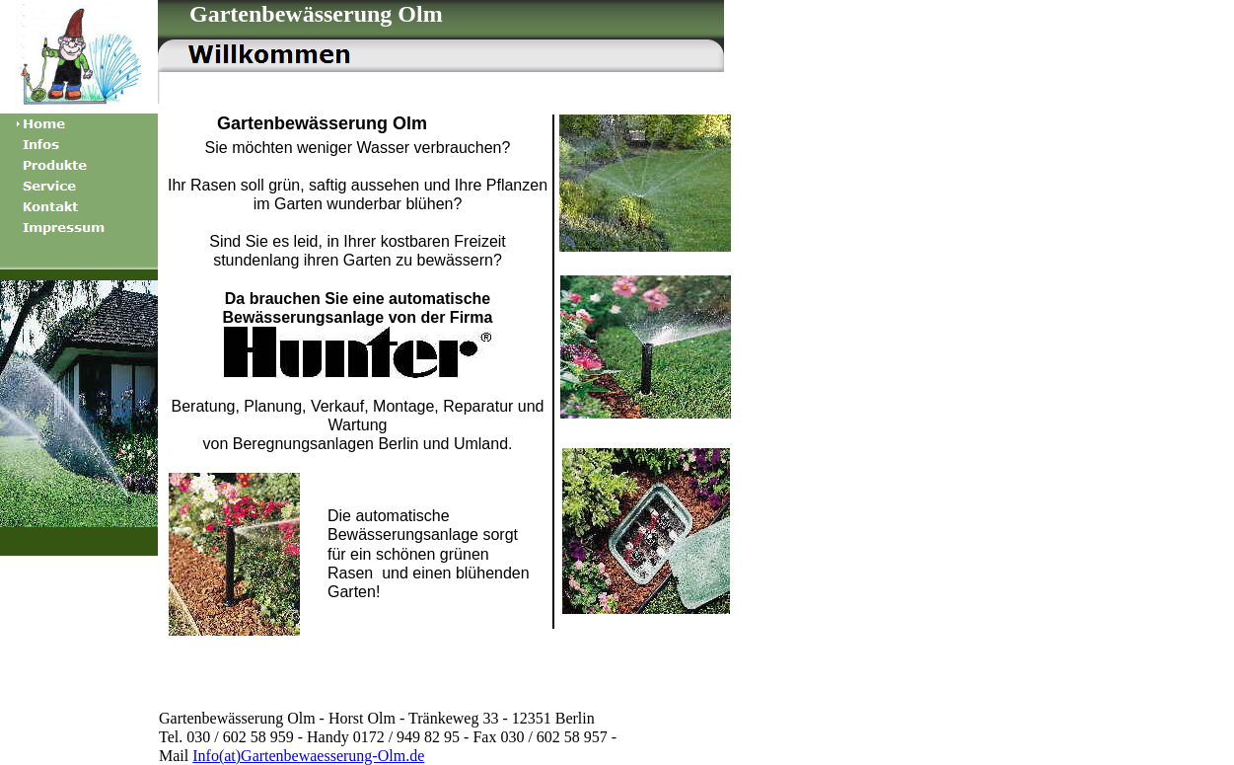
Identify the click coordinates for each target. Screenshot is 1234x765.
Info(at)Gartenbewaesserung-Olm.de (308, 755)
